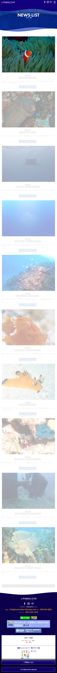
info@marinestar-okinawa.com (22, 609)
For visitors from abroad (38, 669)
